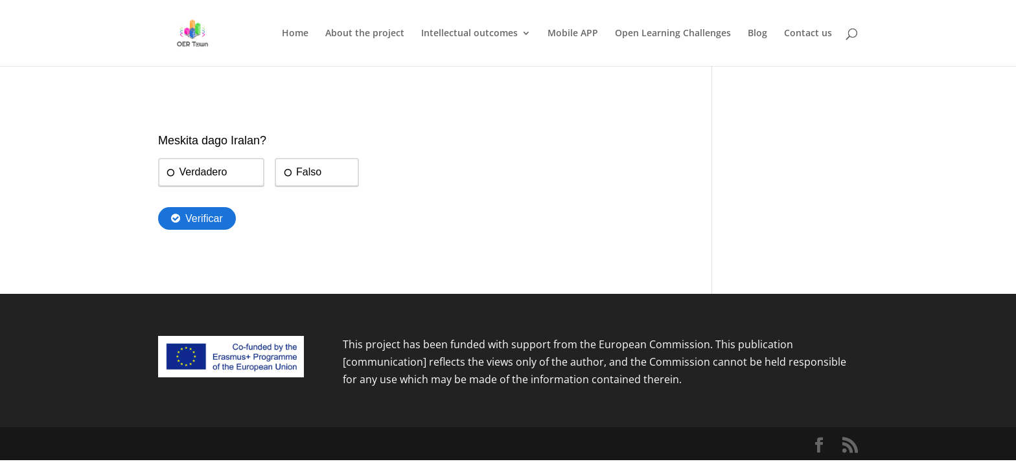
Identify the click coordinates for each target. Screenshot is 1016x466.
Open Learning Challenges (673, 33)
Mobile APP (573, 33)
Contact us (808, 33)
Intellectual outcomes (469, 33)
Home (295, 33)
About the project (364, 33)
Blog (757, 33)
